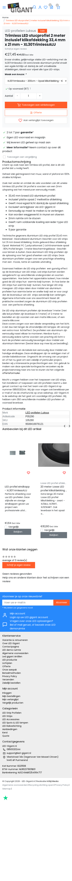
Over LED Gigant (11, 643)
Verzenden (8, 679)
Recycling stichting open (41, 785)
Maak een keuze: (15, 74)
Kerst (5, 732)
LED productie (9, 659)
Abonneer (61, 602)
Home (5, 17)
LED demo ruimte (11, 650)
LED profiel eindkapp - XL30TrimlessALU (17, 488)
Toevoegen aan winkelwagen (36, 105)
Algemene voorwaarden (15, 653)
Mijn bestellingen (11, 696)
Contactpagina (10, 646)
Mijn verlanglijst (10, 699)
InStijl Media (52, 781)
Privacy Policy (9, 676)
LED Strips (7, 716)
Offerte (36, 112)
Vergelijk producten (12, 702)
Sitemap (6, 788)
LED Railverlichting (11, 726)
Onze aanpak (9, 669)
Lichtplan (7, 663)
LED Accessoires (10, 719)
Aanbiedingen (9, 729)
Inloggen (7, 692)
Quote (5, 735)
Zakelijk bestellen (11, 682)
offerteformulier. (11, 373)
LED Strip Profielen (11, 712)
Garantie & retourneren (15, 640)
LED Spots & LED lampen (15, 722)
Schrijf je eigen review (16, 48)
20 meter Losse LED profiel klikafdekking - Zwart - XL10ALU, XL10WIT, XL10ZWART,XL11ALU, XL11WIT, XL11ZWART (53, 488)
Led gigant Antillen (12, 656)
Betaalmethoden (11, 673)
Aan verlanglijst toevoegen (36, 120)
